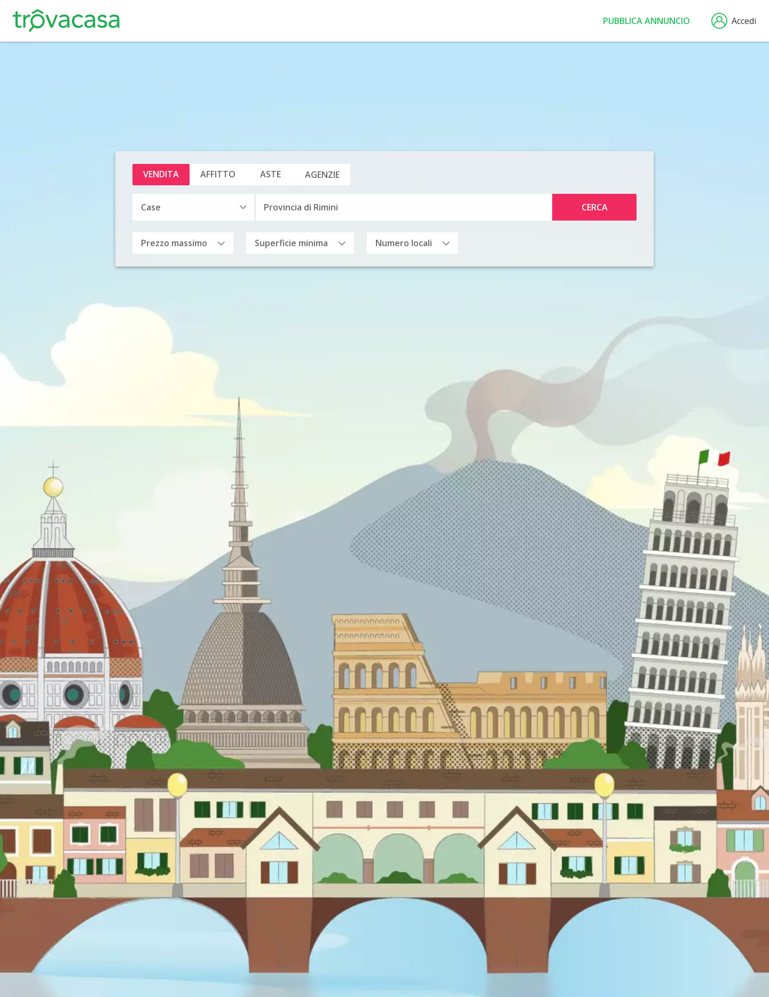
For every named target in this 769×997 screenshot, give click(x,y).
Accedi (733, 21)
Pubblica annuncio (646, 21)
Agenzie (322, 174)
